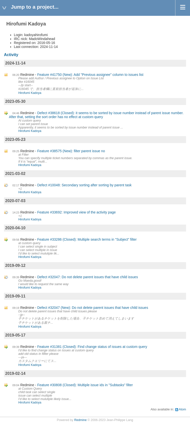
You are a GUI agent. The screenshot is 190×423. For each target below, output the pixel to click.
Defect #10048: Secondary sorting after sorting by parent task (84, 185)
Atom (182, 409)
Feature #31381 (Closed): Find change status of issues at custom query (92, 347)
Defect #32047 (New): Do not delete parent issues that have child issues (92, 308)
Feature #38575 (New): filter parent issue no (71, 151)
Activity (11, 55)
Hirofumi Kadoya (29, 93)
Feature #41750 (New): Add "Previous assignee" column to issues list (90, 75)
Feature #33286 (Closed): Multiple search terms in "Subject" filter (87, 239)
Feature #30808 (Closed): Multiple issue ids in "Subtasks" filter (85, 385)
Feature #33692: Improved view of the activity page (76, 212)
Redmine (80, 420)
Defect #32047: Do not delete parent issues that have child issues (87, 277)
